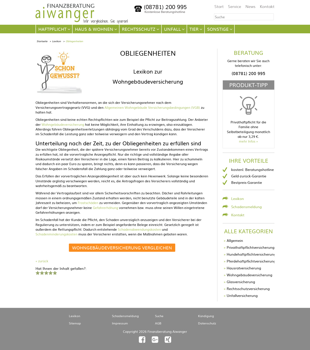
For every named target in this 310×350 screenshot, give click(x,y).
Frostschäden (88, 202)
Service (234, 6)
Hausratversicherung (244, 267)
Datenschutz (207, 323)
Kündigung (206, 316)
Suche (159, 316)
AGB (158, 323)
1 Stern (37, 272)
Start (219, 6)
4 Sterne (50, 272)
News (250, 6)
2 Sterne (42, 272)
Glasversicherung (241, 281)
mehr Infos (247, 141)
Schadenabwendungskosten (139, 229)
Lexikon (56, 41)
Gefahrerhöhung (105, 207)
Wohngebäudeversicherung (63, 124)
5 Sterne (55, 272)
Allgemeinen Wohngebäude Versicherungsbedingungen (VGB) (152, 107)
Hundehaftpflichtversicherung (251, 254)
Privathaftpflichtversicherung (250, 247)
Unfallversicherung (242, 295)
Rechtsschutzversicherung (248, 288)
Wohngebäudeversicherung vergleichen (122, 247)
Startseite (42, 41)
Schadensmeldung (246, 206)
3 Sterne (46, 272)
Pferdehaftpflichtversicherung (251, 261)
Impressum (120, 323)
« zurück (42, 260)
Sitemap (75, 323)
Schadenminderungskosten (57, 234)
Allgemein (235, 240)
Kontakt (267, 6)
